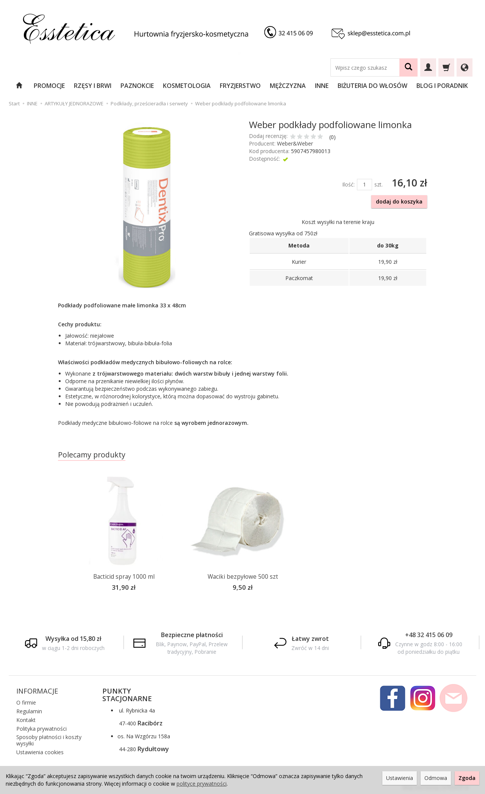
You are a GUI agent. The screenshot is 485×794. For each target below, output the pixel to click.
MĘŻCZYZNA (288, 85)
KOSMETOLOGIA (187, 85)
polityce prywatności (202, 783)
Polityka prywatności (41, 727)
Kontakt (26, 718)
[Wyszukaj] (408, 67)
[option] (123, 536)
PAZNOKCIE (137, 85)
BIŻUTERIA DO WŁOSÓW (372, 85)
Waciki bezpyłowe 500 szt (243, 577)
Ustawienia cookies (40, 751)
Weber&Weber (295, 143)
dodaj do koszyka (399, 201)
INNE (322, 85)
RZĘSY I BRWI (92, 85)
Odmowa (435, 777)
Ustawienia (399, 777)
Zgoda (467, 777)
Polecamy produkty (91, 454)
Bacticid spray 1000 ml (124, 577)
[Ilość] (364, 184)
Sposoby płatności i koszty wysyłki (48, 739)
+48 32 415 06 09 (428, 634)
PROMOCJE (49, 85)
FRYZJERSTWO (240, 85)
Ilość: (348, 184)
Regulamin (29, 710)
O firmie (26, 701)
